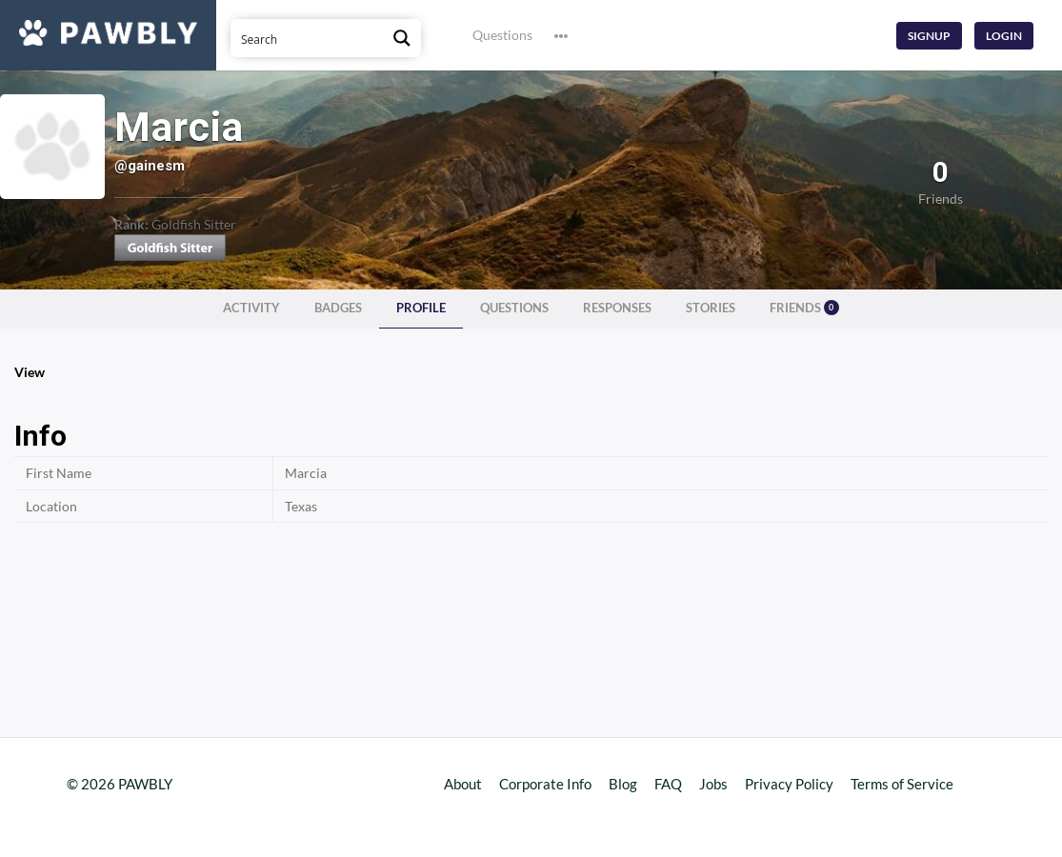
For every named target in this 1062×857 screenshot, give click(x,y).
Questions (502, 35)
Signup (929, 36)
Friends (804, 307)
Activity (251, 308)
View (29, 372)
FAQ (668, 783)
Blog (623, 783)
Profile (421, 308)
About (463, 783)
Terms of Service (902, 783)
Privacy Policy (789, 783)
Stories (710, 308)
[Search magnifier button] (402, 38)
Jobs (713, 783)
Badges (338, 308)
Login (1004, 36)
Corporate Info (545, 783)
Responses (617, 308)
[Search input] (307, 38)
